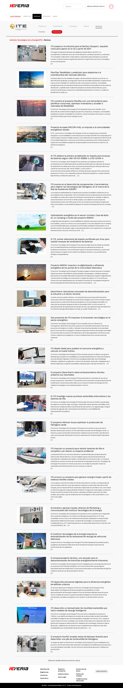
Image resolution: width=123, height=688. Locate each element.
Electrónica (15, 16)
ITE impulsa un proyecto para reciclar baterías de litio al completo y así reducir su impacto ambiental (77, 449)
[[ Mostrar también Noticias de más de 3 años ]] (64, 661)
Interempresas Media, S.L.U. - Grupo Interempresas (64, 685)
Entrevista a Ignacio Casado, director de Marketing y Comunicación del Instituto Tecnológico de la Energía (76, 509)
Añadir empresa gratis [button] (96, 6)
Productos (27, 16)
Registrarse (44, 672)
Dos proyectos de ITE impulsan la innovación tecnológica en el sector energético (80, 319)
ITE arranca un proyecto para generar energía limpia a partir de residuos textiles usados (81, 478)
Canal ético (44, 678)
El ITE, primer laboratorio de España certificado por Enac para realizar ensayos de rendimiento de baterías (80, 240)
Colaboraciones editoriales (81, 680)
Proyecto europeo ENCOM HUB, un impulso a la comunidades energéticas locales (80, 128)
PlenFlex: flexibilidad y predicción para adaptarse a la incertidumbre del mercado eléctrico (76, 73)
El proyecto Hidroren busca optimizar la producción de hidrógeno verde (77, 423)
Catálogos (46, 16)
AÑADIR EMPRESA (101, 671)
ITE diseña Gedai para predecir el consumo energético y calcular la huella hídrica (77, 349)
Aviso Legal (62, 677)
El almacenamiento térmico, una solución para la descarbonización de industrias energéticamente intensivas (79, 559)
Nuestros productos (61, 670)
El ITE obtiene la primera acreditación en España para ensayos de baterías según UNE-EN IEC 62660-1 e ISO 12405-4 (80, 157)
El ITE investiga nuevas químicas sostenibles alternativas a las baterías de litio (81, 397)
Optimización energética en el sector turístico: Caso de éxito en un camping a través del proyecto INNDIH (79, 216)
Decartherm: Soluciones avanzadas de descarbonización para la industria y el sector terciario (80, 292)
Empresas (37, 16)
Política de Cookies (80, 675)
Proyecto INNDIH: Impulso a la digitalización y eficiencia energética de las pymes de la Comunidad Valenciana (77, 266)
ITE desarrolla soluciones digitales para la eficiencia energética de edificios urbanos (81, 583)
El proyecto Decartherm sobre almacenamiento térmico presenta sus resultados (77, 373)
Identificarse (44, 669)
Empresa (41, 32)
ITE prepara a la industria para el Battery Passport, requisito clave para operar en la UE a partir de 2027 (79, 47)
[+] (51, 64)
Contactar (57, 32)
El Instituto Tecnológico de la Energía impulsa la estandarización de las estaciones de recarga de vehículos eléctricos (78, 536)
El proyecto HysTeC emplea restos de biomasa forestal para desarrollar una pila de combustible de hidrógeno (79, 638)
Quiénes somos (63, 674)
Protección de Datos (81, 670)
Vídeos (55, 16)
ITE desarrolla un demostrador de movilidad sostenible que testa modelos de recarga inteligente (79, 609)
